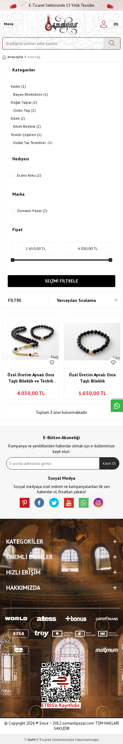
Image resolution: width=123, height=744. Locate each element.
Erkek (18, 118)
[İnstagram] (98, 503)
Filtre (15, 300)
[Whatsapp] (84, 503)
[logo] (61, 24)
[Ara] (111, 43)
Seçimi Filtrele (61, 281)
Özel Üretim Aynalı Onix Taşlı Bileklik (92, 378)
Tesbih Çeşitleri (26, 134)
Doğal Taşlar (24, 102)
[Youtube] (69, 503)
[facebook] (39, 503)
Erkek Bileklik (27, 126)
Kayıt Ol (109, 463)
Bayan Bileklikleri (30, 94)
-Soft (30, 739)
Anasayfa (12, 56)
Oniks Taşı (24, 110)
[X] (54, 503)
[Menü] (8, 24)
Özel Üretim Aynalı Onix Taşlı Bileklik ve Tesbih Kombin (30, 378)
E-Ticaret (44, 739)
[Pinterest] (25, 503)
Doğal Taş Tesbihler (32, 142)
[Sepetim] (115, 24)
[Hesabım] (103, 24)
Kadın (18, 86)
